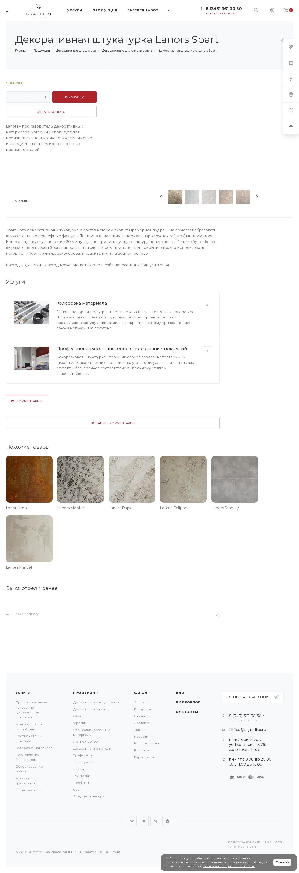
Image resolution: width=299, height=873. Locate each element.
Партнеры (142, 709)
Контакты (187, 712)
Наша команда (146, 743)
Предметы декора (88, 796)
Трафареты (82, 755)
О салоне (142, 702)
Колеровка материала (81, 303)
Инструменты (84, 762)
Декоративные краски (92, 709)
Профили (81, 782)
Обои (77, 716)
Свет (77, 789)
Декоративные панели (92, 748)
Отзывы (140, 716)
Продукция (85, 693)
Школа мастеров (29, 790)
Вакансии (142, 750)
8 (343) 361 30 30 (224, 8)
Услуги (23, 693)
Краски (79, 769)
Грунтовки (81, 776)
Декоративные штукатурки (96, 702)
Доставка (142, 723)
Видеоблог (188, 702)
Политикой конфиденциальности (229, 866)
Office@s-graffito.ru (247, 729)
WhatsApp (167, 821)
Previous (161, 197)
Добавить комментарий (113, 423)
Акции (139, 730)
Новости (141, 736)
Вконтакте (132, 821)
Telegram (144, 821)
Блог (181, 693)
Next (256, 197)
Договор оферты (242, 847)
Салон (140, 693)
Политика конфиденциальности (256, 842)
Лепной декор (85, 741)
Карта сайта (144, 757)
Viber (155, 821)
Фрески (79, 723)
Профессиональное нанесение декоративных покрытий (121, 348)
